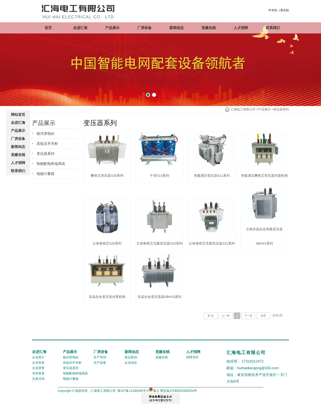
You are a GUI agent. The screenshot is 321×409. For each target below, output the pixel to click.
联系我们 (273, 28)
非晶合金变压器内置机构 (107, 297)
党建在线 (209, 28)
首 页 (211, 315)
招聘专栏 (192, 357)
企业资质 (38, 362)
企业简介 (38, 357)
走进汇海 (80, 28)
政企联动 (131, 357)
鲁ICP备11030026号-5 (133, 390)
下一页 (248, 315)
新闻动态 (176, 28)
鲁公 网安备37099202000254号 (173, 390)
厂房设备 (144, 28)
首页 (48, 28)
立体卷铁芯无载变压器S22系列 (212, 243)
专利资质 (38, 373)
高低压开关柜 (47, 143)
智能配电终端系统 (51, 164)
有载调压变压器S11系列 (212, 175)
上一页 (226, 315)
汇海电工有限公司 (242, 109)
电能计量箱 (45, 174)
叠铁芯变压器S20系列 (107, 175)
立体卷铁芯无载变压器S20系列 (159, 243)
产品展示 (112, 28)
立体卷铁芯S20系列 (107, 243)
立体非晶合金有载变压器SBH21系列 (264, 236)
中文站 (272, 10)
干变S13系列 (159, 175)
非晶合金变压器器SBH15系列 (160, 297)
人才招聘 (241, 28)
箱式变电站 (45, 133)
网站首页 (18, 114)
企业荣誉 (38, 368)
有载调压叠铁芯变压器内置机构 (264, 175)
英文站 (284, 10)
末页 (263, 315)
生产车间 (100, 357)
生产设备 (100, 362)
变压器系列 (281, 109)
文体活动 (38, 378)
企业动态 (131, 362)
